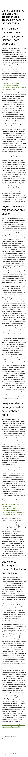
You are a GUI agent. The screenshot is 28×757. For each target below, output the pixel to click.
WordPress (15, 754)
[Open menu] (3, 3)
